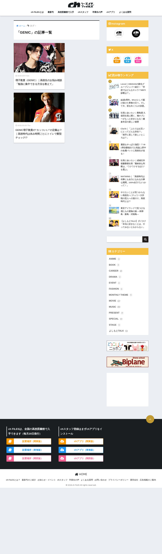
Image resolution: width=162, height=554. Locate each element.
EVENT (115, 286)
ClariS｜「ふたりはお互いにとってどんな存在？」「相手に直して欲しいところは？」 (133, 133)
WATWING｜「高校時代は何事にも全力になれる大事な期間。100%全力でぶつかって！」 (133, 181)
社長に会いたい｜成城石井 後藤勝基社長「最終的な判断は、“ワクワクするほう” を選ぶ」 (133, 165)
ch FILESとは (37, 12)
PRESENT (116, 316)
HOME (81, 478)
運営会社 (134, 484)
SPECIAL (116, 322)
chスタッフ (83, 12)
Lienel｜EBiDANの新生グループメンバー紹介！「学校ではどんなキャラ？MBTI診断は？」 (133, 88)
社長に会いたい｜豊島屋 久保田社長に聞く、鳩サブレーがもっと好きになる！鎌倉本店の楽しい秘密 (133, 117)
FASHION (116, 292)
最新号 (51, 12)
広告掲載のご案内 (148, 484)
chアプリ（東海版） (85, 453)
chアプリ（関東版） (85, 445)
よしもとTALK (118, 334)
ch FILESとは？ (13, 484)
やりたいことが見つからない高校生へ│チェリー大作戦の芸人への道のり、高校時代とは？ (133, 197)
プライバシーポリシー (118, 484)
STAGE (115, 328)
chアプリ (111, 12)
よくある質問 (125, 12)
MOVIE (115, 304)
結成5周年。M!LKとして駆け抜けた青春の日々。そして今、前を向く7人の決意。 (133, 103)
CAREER (116, 274)
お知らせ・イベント (47, 484)
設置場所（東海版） (32, 453)
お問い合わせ (101, 484)
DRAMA (115, 280)
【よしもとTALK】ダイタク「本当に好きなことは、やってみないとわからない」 (133, 226)
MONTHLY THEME (121, 298)
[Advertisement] (127, 393)
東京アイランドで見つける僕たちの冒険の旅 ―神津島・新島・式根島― (133, 211)
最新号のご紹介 (29, 484)
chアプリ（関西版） (85, 462)
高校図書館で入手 (66, 12)
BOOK (114, 268)
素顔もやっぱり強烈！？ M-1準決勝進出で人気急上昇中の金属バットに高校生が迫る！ (133, 149)
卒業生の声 (97, 12)
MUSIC (115, 310)
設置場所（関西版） (32, 462)
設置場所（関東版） (32, 445)
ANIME (115, 262)
